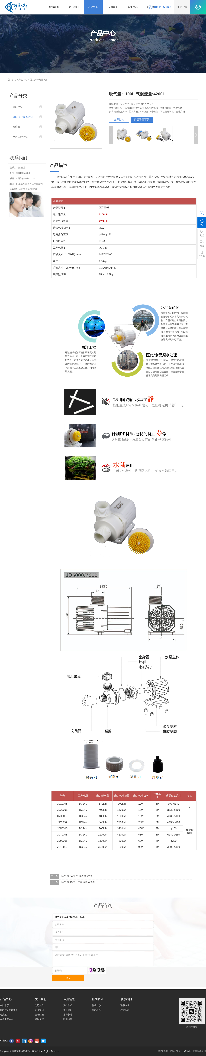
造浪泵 (16, 126)
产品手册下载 (141, 119)
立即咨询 (119, 119)
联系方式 (124, 1028)
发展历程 (39, 1042)
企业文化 (39, 1033)
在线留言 (124, 1033)
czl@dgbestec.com (25, 228)
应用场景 (113, 7)
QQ (201, 222)
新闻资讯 (132, 7)
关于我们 (73, 7)
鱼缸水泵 (18, 106)
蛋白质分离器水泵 (39, 79)
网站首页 (54, 7)
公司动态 (96, 1033)
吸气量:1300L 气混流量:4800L (78, 882)
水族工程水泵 (20, 136)
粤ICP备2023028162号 (169, 1051)
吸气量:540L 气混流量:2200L (77, 876)
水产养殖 (67, 1037)
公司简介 (39, 1028)
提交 (68, 978)
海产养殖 (67, 1028)
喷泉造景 (67, 1042)
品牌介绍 (39, 1037)
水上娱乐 (67, 1033)
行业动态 (96, 1028)
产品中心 (93, 7)
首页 (13, 79)
